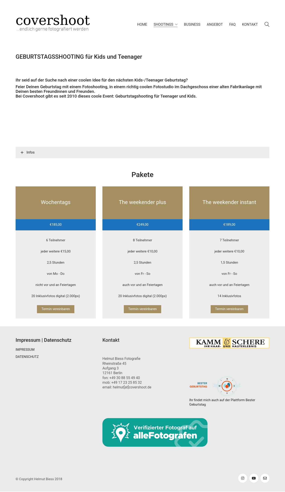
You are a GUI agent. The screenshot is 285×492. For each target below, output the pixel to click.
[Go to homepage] (60, 24)
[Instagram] (242, 478)
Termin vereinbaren (55, 309)
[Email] (265, 478)
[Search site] (267, 25)
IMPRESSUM (25, 350)
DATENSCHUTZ (27, 357)
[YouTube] (253, 478)
